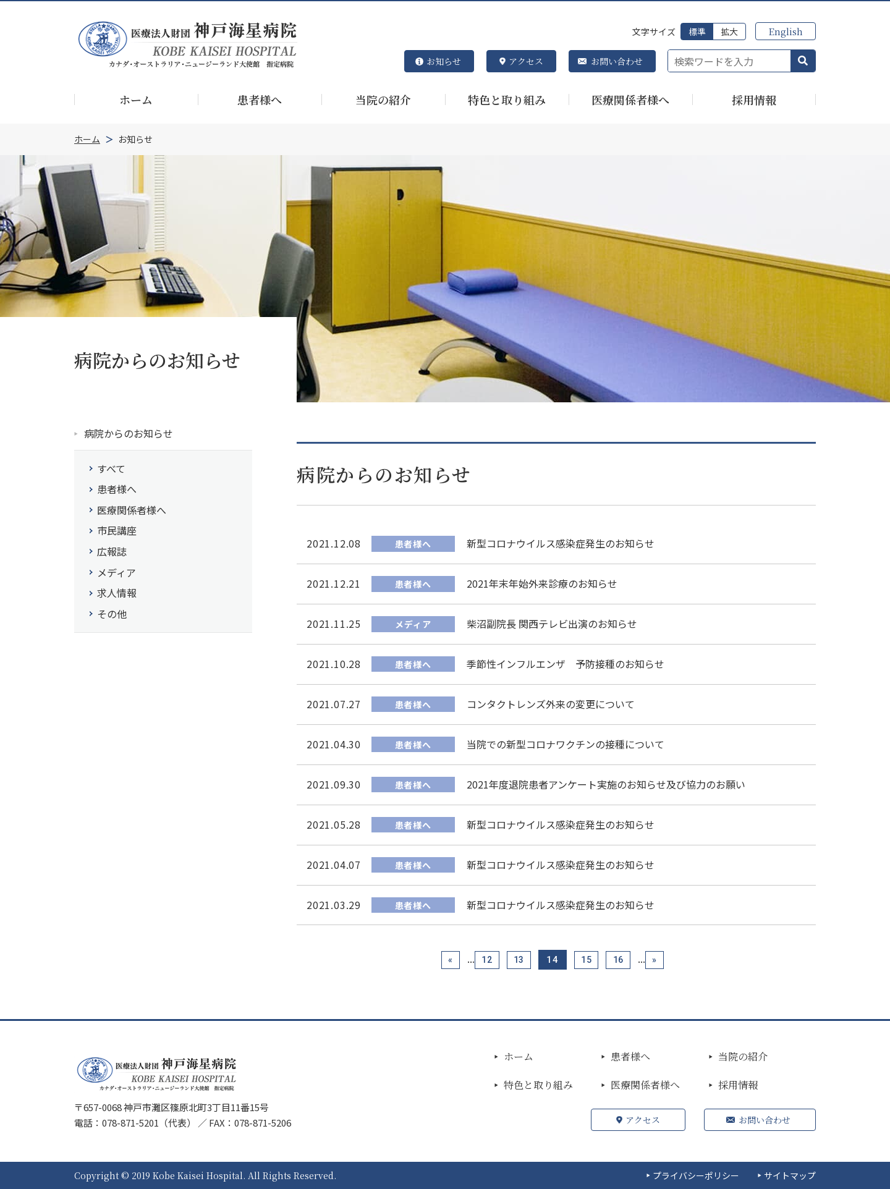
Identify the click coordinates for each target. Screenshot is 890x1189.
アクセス (526, 61)
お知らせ (443, 61)
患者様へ (117, 488)
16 (623, 959)
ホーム (518, 1057)
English (785, 31)
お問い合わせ (617, 61)
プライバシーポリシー (696, 1175)
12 (481, 959)
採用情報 (738, 1085)
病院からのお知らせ (128, 433)
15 (588, 959)
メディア (116, 572)
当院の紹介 (743, 1057)
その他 (112, 613)
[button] (802, 61)
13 (517, 959)
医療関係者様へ (131, 509)
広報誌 (112, 551)
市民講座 (117, 530)
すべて (111, 468)
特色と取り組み (538, 1085)
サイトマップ (790, 1175)
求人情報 (117, 592)
